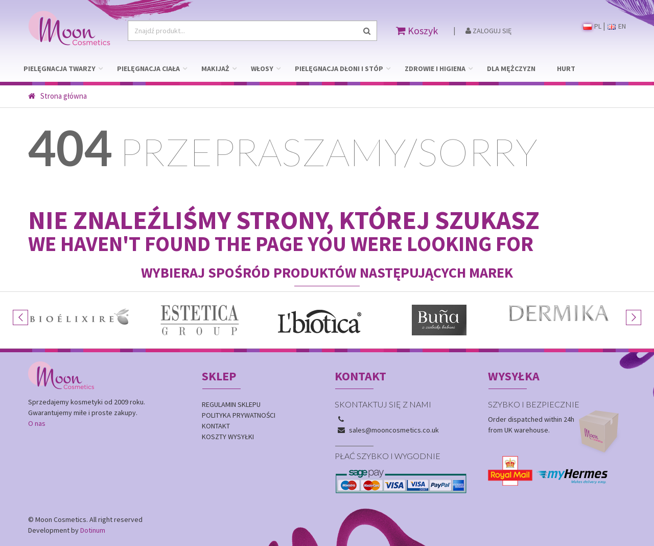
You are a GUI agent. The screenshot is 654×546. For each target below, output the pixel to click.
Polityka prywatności (238, 415)
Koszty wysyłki (228, 436)
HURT (566, 68)
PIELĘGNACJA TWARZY (60, 68)
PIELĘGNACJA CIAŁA (148, 68)
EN (617, 26)
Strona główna (57, 96)
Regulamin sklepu (231, 404)
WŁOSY (262, 68)
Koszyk (417, 30)
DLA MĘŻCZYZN (511, 68)
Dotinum (92, 530)
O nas (36, 423)
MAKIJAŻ (215, 68)
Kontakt (216, 425)
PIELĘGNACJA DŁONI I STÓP (339, 68)
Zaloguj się (488, 30)
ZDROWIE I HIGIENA (435, 68)
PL (592, 26)
